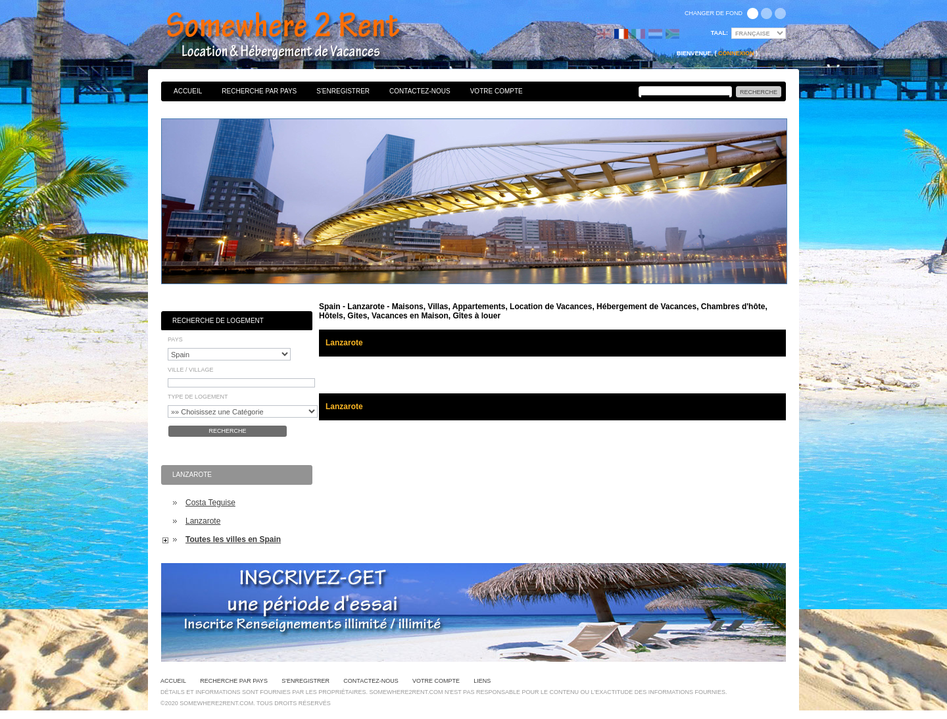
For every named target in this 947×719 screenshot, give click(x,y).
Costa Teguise (210, 502)
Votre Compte (496, 91)
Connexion (736, 53)
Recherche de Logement (218, 320)
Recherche (227, 431)
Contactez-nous (419, 91)
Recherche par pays (259, 91)
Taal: (719, 33)
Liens (482, 681)
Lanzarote (202, 521)
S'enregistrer (343, 91)
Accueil (188, 91)
